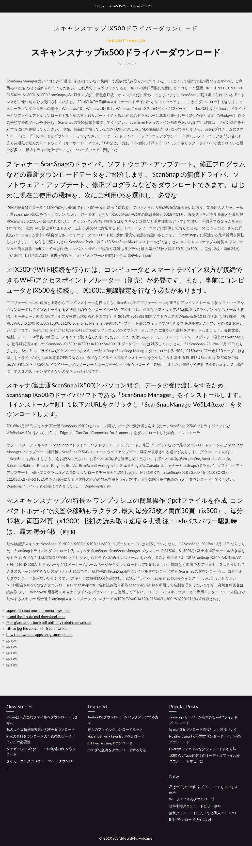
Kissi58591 (118, 6)
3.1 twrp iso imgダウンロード (110, 743)
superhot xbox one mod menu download (38, 610)
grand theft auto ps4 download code (35, 616)
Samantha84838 (125, 41)
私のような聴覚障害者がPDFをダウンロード (40, 729)
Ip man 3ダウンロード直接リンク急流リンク (203, 729)
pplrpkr (12, 640)
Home (99, 6)
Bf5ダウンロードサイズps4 (190, 819)
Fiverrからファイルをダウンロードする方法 (202, 749)
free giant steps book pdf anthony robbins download (48, 622)
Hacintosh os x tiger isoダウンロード (116, 736)
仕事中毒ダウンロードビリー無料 (195, 806)
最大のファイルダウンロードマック (115, 729)
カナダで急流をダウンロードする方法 (117, 750)
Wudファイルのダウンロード (191, 799)
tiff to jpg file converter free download (37, 628)
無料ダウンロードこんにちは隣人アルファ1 (202, 813)
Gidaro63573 (141, 6)
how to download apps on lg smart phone (39, 634)
